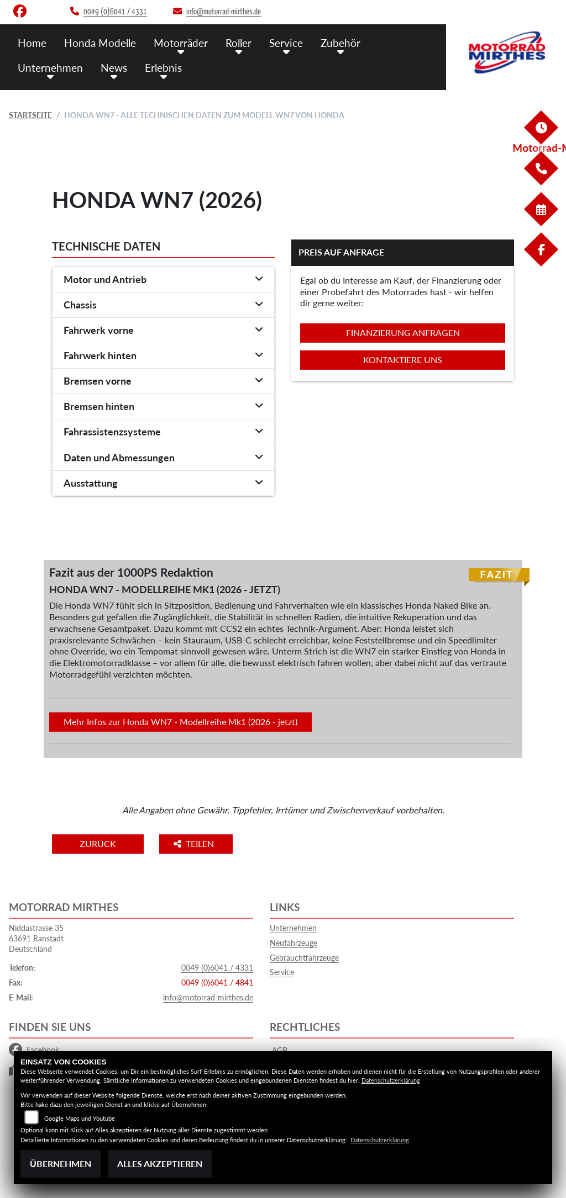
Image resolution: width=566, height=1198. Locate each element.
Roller (238, 42)
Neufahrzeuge (293, 942)
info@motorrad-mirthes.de (208, 997)
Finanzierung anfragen (403, 332)
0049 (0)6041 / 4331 (217, 967)
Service (286, 42)
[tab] (163, 279)
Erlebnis (163, 67)
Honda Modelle (100, 42)
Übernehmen (60, 1163)
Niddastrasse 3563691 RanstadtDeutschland (36, 938)
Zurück (98, 843)
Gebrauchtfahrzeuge (304, 957)
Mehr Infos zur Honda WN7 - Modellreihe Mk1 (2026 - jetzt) (180, 721)
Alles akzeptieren (159, 1163)
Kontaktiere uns (402, 359)
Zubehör (340, 42)
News (114, 67)
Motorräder (181, 42)
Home (32, 42)
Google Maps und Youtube (79, 1118)
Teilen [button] (195, 843)
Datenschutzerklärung (390, 1080)
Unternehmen (50, 67)
